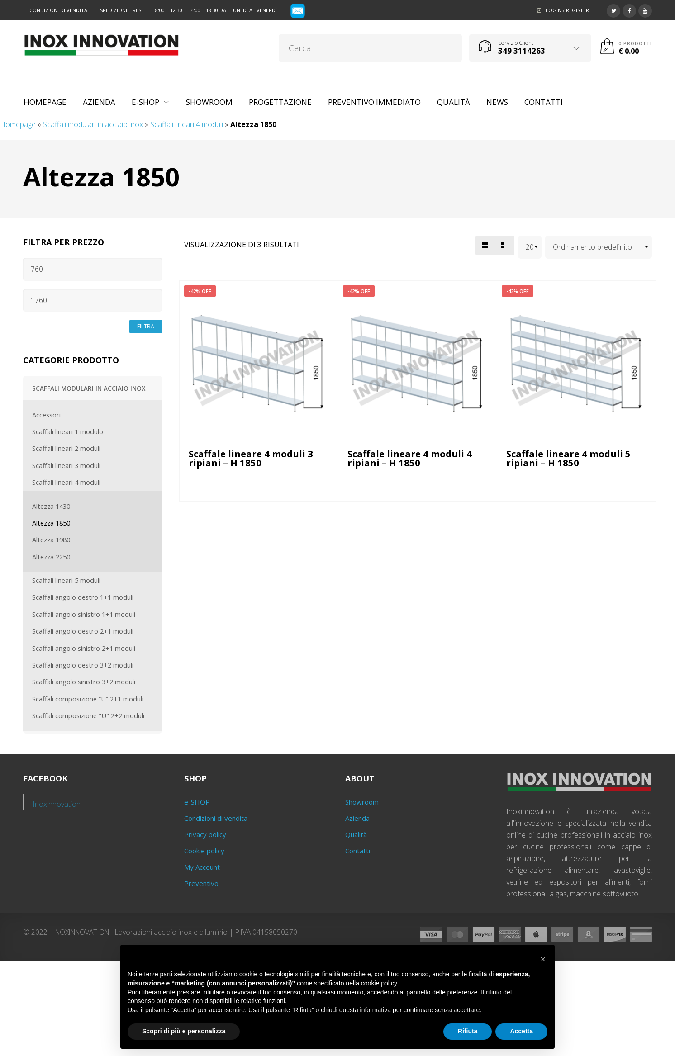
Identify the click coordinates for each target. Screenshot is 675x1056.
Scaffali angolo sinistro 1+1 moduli (83, 614)
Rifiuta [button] (468, 1031)
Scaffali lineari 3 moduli (66, 465)
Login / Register (567, 10)
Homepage (18, 124)
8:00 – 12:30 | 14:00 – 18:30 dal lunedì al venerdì (216, 10)
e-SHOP (197, 801)
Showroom (362, 801)
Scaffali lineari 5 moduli (66, 580)
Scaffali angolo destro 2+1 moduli (82, 630)
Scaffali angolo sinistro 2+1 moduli (83, 648)
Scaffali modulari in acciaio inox (93, 124)
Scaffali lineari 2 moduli (66, 448)
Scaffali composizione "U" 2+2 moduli (88, 715)
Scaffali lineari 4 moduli (186, 124)
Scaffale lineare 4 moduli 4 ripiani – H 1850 (409, 458)
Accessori (46, 414)
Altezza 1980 (51, 539)
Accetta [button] (521, 1031)
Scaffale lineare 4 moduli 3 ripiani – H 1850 (251, 458)
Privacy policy (205, 834)
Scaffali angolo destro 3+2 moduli (82, 664)
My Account (202, 866)
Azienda (357, 818)
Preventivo (201, 883)
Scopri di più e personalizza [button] (183, 1031)
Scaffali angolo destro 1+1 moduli (82, 596)
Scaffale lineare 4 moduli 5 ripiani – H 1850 (568, 458)
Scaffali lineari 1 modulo (67, 431)
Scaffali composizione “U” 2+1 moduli (87, 698)
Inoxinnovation (57, 804)
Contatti (357, 850)
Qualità (356, 834)
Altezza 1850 (51, 522)
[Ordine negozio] (598, 247)
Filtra (145, 326)
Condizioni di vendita (58, 10)
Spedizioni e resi (121, 10)
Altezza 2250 (51, 556)
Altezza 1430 (51, 506)
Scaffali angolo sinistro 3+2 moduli (83, 681)
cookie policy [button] (379, 983)
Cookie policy (204, 850)
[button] (543, 959)
